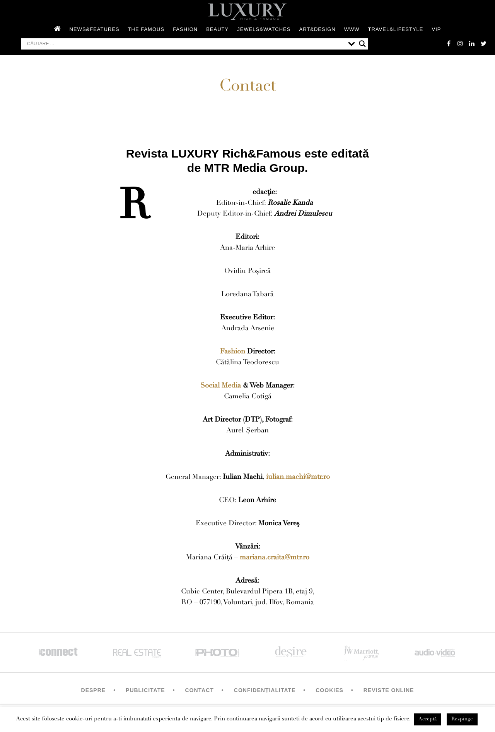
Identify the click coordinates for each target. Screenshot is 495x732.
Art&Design (317, 29)
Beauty (217, 29)
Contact (199, 690)
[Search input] (185, 43)
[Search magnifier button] (362, 43)
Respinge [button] (462, 719)
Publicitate (145, 690)
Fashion (185, 29)
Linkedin (472, 43)
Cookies (329, 690)
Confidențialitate (265, 690)
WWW (352, 29)
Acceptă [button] (427, 719)
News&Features (94, 29)
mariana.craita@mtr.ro (274, 557)
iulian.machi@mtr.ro (298, 477)
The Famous (146, 29)
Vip (436, 29)
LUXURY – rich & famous (247, 11)
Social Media (220, 385)
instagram (460, 43)
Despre (93, 690)
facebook (448, 43)
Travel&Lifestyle (395, 29)
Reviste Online (389, 690)
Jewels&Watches (263, 29)
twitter (483, 43)
